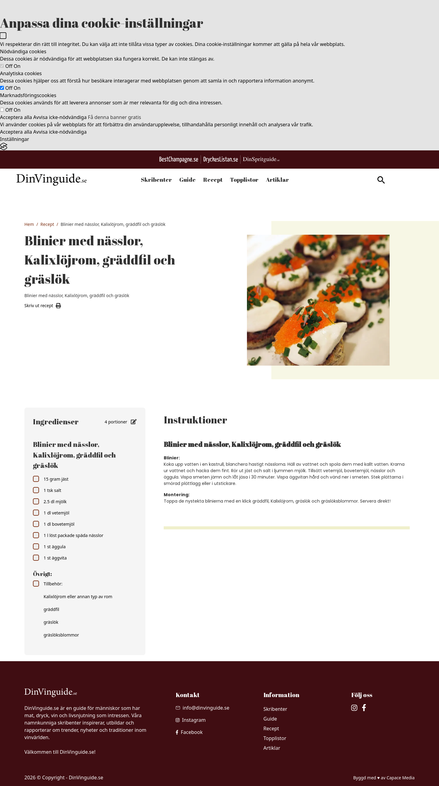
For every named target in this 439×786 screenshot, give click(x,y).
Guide (187, 180)
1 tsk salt (47, 490)
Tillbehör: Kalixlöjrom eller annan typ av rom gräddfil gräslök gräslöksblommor (72, 609)
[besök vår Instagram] (191, 720)
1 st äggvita (50, 558)
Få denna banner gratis (114, 117)
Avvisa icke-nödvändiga (60, 117)
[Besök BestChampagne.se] (178, 159)
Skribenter (156, 180)
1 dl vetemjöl (51, 513)
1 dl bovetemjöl (53, 524)
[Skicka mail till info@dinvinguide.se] (202, 707)
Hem (29, 224)
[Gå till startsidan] (59, 180)
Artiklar (277, 180)
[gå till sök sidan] (373, 180)
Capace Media (401, 778)
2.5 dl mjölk (50, 501)
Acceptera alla (16, 117)
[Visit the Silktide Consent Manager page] (219, 146)
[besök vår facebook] (189, 732)
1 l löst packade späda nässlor (68, 535)
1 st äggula (49, 546)
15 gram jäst (51, 479)
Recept (213, 180)
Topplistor (244, 180)
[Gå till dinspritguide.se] (261, 159)
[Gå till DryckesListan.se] (220, 159)
